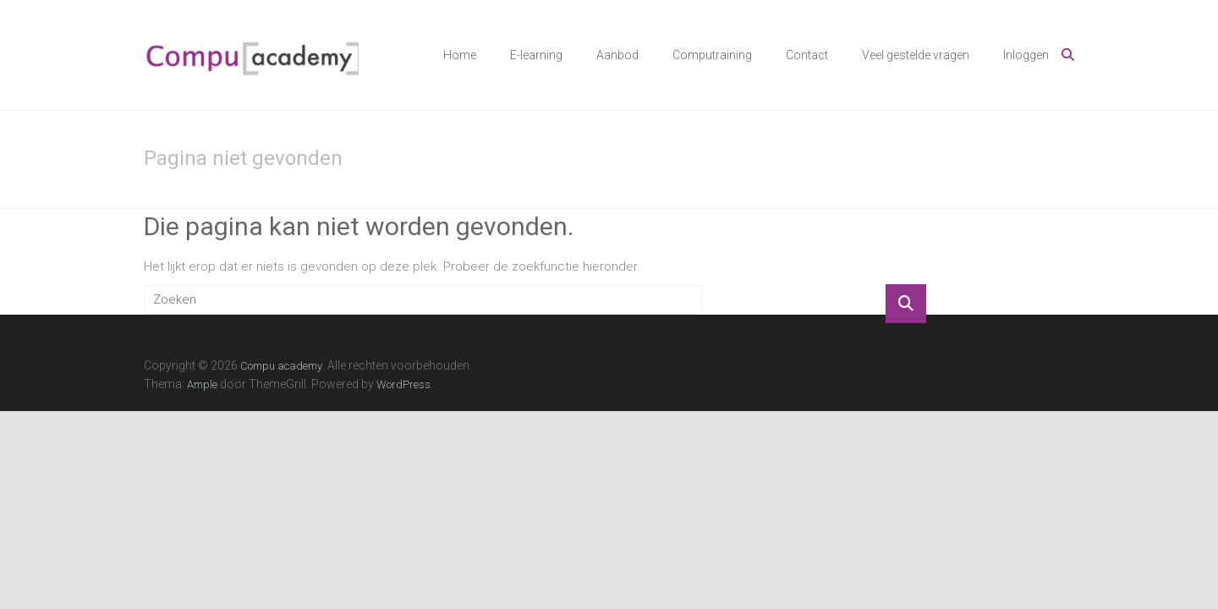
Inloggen (1026, 55)
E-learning (536, 55)
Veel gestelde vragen (915, 55)
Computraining (712, 55)
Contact (807, 55)
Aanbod (617, 55)
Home (459, 55)
